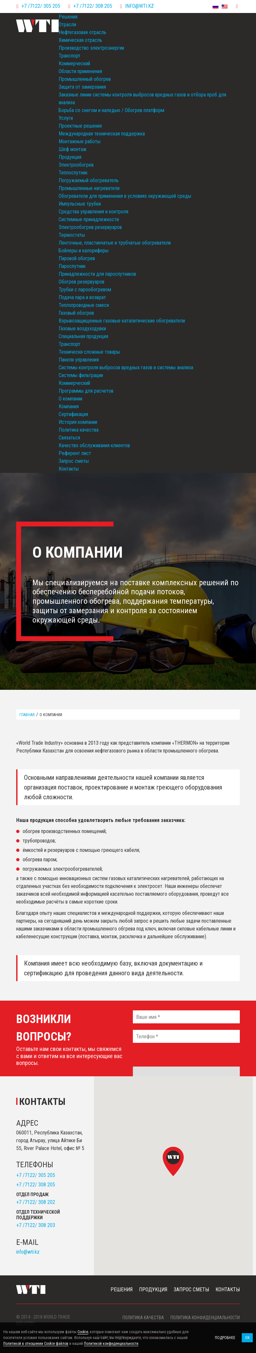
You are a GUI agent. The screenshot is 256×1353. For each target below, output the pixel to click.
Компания (69, 406)
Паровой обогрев (77, 258)
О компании (70, 399)
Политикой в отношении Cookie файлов (35, 1343)
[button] (173, 1161)
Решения (68, 17)
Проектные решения (80, 126)
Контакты (69, 469)
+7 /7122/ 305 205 (40, 6)
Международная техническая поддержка (102, 134)
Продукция (70, 157)
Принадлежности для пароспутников (97, 274)
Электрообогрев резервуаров (90, 227)
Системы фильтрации (81, 375)
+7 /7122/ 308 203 (35, 1225)
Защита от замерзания (82, 87)
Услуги (66, 118)
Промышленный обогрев (85, 79)
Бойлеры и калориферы (84, 250)
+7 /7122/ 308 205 (92, 6)
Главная (27, 715)
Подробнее (225, 1337)
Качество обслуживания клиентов (94, 445)
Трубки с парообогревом (85, 289)
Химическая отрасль (80, 40)
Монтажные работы (79, 141)
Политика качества (79, 430)
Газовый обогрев (76, 313)
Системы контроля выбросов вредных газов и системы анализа (126, 367)
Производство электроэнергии (91, 48)
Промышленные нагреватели (89, 188)
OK (247, 1337)
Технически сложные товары (89, 352)
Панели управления (79, 360)
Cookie (82, 1332)
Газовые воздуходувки (82, 328)
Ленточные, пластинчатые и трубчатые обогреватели (115, 243)
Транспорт (69, 56)
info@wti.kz (139, 6)
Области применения (80, 71)
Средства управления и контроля (93, 212)
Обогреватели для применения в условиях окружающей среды (125, 196)
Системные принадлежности (89, 219)
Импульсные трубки (80, 204)
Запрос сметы (74, 461)
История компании (78, 422)
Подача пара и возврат (82, 297)
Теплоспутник (73, 173)
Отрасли (67, 24)
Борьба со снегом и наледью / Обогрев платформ (111, 110)
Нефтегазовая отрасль (82, 32)
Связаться (69, 438)
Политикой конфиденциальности (111, 1343)
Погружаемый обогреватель (89, 180)
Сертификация (73, 414)
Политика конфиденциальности (205, 1317)
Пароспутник (72, 266)
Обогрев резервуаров (81, 282)
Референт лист (75, 453)
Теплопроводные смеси (84, 305)
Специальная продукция (83, 336)
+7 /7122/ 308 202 (35, 1202)
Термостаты (72, 235)
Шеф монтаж (73, 149)
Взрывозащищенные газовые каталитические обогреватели (122, 321)
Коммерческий (74, 63)
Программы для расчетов (86, 391)
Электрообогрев (76, 165)
